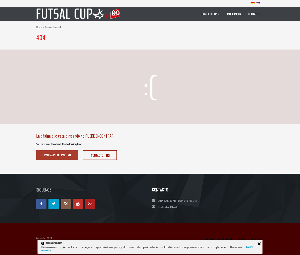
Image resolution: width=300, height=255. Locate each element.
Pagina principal (57, 155)
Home (39, 27)
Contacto (100, 155)
